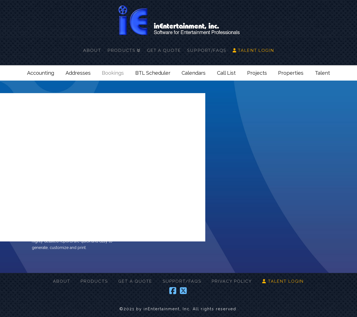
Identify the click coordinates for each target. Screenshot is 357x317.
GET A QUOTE (135, 281)
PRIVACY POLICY (232, 281)
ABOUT (61, 281)
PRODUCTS (94, 281)
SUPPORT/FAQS (182, 281)
